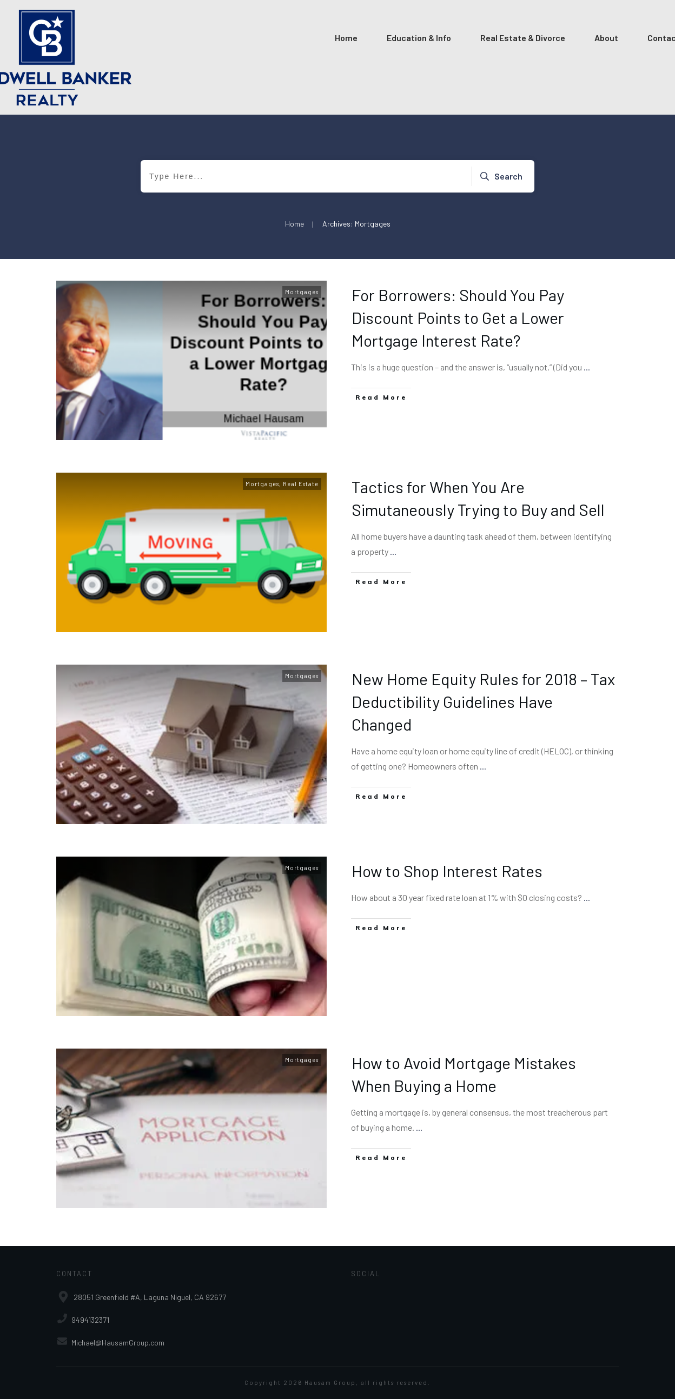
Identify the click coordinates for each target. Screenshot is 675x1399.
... (587, 367)
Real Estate (301, 483)
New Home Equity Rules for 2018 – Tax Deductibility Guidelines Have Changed (483, 701)
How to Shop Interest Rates (447, 870)
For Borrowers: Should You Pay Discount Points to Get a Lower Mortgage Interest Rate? (458, 317)
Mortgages (302, 291)
